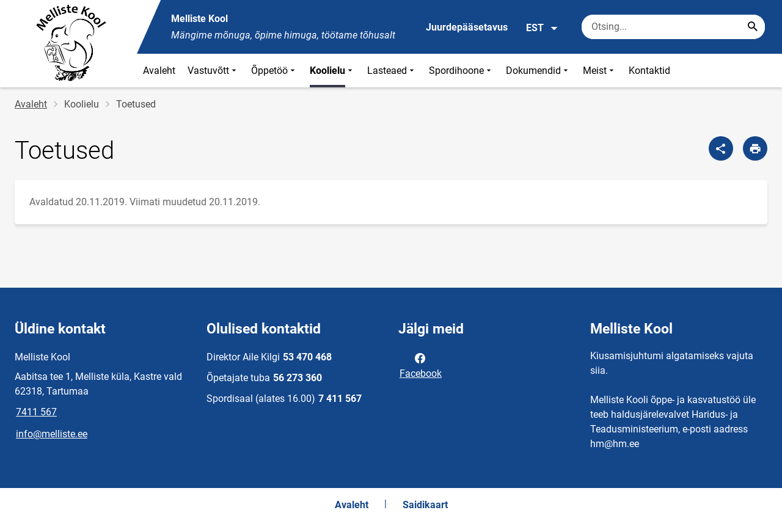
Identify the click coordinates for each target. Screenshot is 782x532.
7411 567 (36, 412)
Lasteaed (392, 70)
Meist (599, 70)
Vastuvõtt (213, 70)
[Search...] (752, 26)
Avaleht (159, 70)
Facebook (421, 364)
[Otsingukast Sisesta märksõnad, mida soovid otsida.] (673, 27)
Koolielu (332, 70)
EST (542, 28)
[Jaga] (721, 148)
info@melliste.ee (51, 434)
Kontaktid (649, 70)
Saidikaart (425, 505)
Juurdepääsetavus (467, 27)
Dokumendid (538, 70)
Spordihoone (461, 70)
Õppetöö (274, 70)
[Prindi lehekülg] (755, 148)
